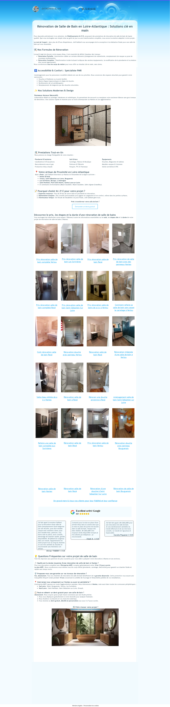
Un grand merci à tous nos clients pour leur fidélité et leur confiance (85, 500)
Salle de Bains (117, 662)
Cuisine (115, 668)
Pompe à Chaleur (120, 682)
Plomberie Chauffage (120, 671)
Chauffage (118, 676)
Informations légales (119, 685)
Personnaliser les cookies (91, 705)
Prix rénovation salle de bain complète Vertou (47, 260)
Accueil (115, 659)
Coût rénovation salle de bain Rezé (46, 353)
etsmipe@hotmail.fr (41, 673)
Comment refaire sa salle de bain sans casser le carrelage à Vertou (123, 308)
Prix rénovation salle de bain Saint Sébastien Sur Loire (72, 308)
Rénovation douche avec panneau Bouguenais (123, 446)
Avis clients (117, 691)
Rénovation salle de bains (123, 664)
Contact (115, 688)
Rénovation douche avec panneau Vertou (72, 353)
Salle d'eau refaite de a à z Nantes (47, 398)
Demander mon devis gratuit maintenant (85, 609)
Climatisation (119, 679)
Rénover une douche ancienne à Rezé (98, 398)
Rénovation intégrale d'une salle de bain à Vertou (123, 355)
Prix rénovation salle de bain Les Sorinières (72, 260)
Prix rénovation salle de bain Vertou (98, 444)
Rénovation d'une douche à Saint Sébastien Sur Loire (98, 491)
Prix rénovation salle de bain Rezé (98, 260)
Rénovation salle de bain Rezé (97, 353)
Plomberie (118, 673)
